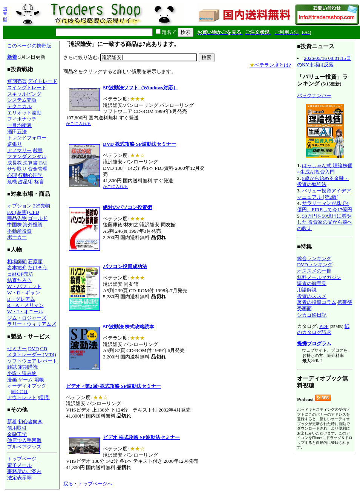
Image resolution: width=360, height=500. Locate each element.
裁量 (38, 150)
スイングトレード (26, 87)
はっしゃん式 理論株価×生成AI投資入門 (324, 169)
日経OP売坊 (20, 274)
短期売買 (17, 81)
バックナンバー (314, 95)
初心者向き (30, 421)
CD (43, 348)
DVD (33, 348)
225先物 (41, 206)
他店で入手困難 (24, 440)
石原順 (35, 261)
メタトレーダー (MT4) (31, 354)
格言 (39, 181)
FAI (43, 163)
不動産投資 (19, 231)
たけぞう (37, 267)
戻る (68, 483)
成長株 (14, 163)
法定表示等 (19, 477)
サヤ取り (17, 169)
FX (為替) (17, 212)
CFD (34, 212)
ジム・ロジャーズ (26, 318)
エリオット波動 (24, 113)
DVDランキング (314, 264)
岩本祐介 (17, 267)
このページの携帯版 (29, 46)
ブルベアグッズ (24, 447)
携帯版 (5, 13)
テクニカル (19, 106)
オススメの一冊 (314, 271)
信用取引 (17, 428)
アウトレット (22, 397)
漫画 (12, 380)
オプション (19, 206)
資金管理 (37, 169)
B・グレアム (21, 299)
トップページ (22, 459)
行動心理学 (30, 175)
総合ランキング (314, 258)
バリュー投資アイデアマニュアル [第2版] (324, 194)
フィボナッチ (22, 119)
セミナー (17, 348)
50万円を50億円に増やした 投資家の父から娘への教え (324, 222)
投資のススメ (311, 296)
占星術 (25, 181)
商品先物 (17, 218)
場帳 (39, 380)
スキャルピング (24, 94)
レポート (47, 361)
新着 (12, 57)
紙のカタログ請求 (323, 329)
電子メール (19, 465)
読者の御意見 (311, 283)
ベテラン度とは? (270, 65)
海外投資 (33, 224)
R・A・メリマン (25, 305)
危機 (12, 181)
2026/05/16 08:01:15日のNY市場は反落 (324, 61)
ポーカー (17, 237)
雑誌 (12, 367)
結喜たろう (19, 280)
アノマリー (19, 150)
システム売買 (22, 100)
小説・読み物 (22, 373)
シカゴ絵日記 (311, 315)
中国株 (14, 224)
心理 (12, 175)
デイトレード (42, 81)
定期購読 (28, 367)
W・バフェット (24, 286)
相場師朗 (17, 261)
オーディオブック (26, 386)
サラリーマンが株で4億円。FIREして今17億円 (324, 206)
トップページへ (95, 483)
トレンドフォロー (26, 137)
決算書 (30, 163)
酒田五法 (17, 131)
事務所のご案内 (24, 471)
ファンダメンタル (26, 156)
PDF (323, 326)
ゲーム (25, 380)
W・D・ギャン (23, 293)
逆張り (14, 144)
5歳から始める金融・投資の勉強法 (323, 181)
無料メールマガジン (319, 277)
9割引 (44, 397)
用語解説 (307, 290)
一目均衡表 (19, 125)
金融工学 (17, 434)
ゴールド (37, 218)
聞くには (19, 391)
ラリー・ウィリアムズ (31, 324)
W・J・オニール (25, 311)
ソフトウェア (22, 361)
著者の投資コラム (316, 302)
